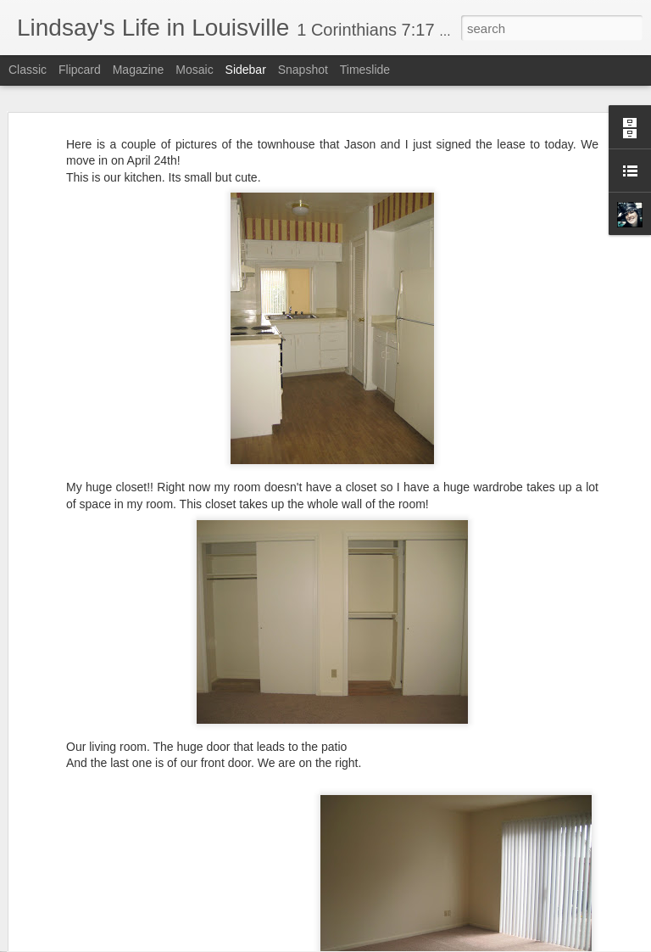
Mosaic (194, 69)
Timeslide (365, 69)
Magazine (138, 69)
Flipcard (79, 69)
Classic (27, 69)
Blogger (378, 943)
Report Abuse (428, 943)
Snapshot (303, 69)
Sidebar (245, 69)
